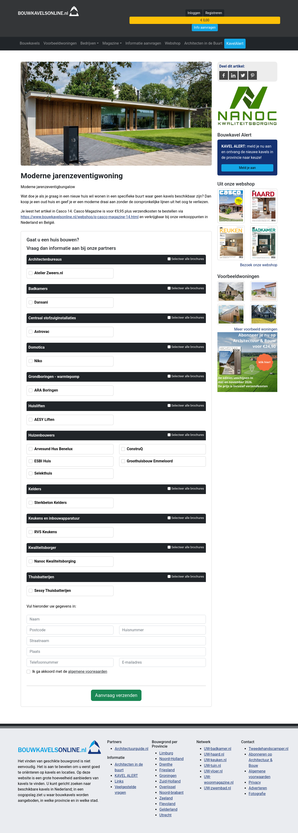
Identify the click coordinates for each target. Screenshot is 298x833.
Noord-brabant (171, 792)
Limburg (166, 753)
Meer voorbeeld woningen (255, 329)
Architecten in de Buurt (203, 43)
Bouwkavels (30, 43)
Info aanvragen (205, 27)
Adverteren (258, 788)
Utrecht (165, 815)
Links (119, 781)
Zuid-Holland (169, 781)
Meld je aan (247, 168)
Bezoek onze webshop (258, 265)
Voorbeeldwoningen (60, 43)
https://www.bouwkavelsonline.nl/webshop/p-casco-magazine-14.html (80, 217)
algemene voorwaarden (87, 671)
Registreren (213, 13)
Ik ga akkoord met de (69, 671)
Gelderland (168, 809)
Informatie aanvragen (143, 43)
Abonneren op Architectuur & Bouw (260, 760)
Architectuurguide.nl (131, 748)
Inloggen (194, 13)
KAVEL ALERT (126, 775)
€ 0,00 (204, 20)
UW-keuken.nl (215, 760)
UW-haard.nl (214, 754)
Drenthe (166, 764)
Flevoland (167, 804)
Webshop (172, 43)
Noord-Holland (171, 759)
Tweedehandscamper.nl (268, 748)
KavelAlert (234, 43)
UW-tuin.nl (212, 765)
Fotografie (257, 793)
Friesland (167, 770)
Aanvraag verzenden (116, 695)
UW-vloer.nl (213, 771)
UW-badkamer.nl (217, 748)
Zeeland (166, 798)
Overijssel (167, 787)
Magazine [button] (110, 43)
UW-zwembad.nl (217, 788)
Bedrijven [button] (88, 43)
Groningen (167, 775)
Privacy (255, 782)
